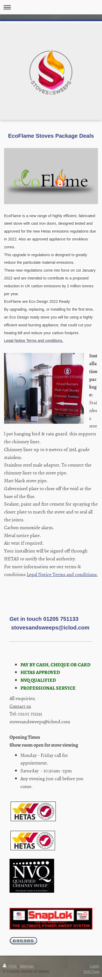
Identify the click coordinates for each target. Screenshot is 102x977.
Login (94, 966)
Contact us (20, 706)
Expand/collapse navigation (51, 7)
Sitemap (26, 966)
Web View (91, 971)
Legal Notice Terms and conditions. (62, 574)
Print (10, 966)
